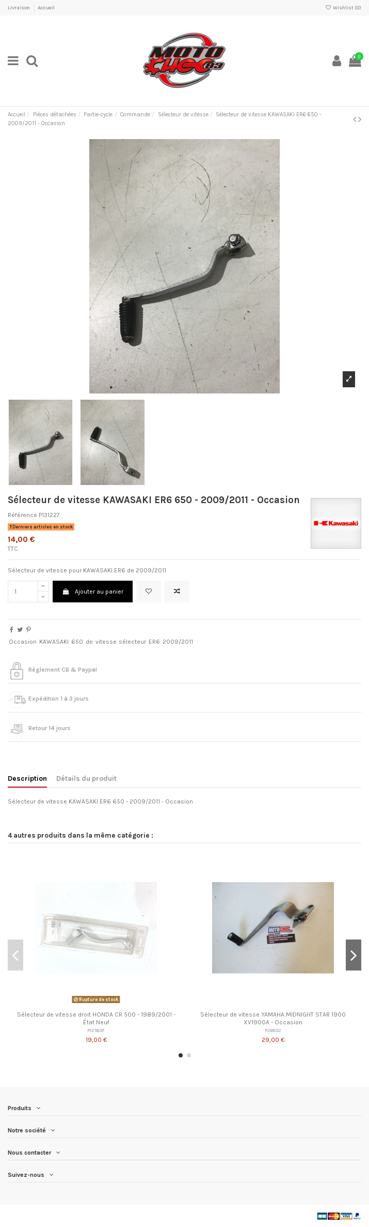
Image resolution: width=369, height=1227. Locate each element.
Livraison (19, 8)
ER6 (154, 641)
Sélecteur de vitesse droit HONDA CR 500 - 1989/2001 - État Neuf (96, 1018)
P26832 (273, 1030)
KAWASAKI (54, 641)
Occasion (23, 641)
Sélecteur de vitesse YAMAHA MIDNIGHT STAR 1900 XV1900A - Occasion (273, 1018)
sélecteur (132, 641)
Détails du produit (86, 778)
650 (77, 641)
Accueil (46, 8)
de (89, 641)
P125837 (96, 1030)
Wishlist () (343, 8)
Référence (22, 515)
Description (27, 778)
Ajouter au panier (92, 591)
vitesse (106, 641)
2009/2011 (178, 641)
